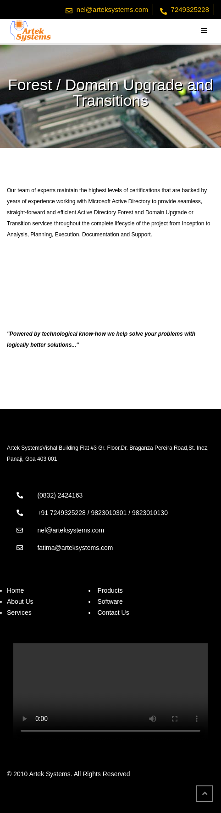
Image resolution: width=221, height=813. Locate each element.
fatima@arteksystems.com (75, 547)
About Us (20, 601)
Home (15, 590)
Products (109, 590)
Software (109, 601)
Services (19, 612)
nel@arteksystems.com (112, 9)
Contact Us (113, 612)
